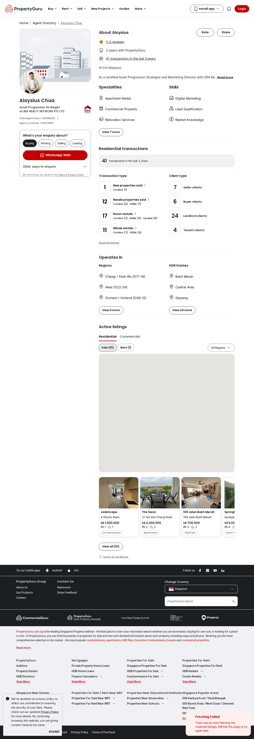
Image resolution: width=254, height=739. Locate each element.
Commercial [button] (130, 336)
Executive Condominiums (150, 640)
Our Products (24, 592)
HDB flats (128, 640)
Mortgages (80, 660)
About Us (22, 587)
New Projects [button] (103, 8)
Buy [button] (53, 8)
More (141, 8)
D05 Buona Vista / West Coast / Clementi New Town (208, 706)
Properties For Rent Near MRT (94, 703)
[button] (225, 77)
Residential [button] (107, 336)
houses (171, 640)
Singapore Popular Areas (200, 693)
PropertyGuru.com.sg (29, 631)
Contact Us (65, 581)
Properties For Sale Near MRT (94, 698)
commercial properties (195, 640)
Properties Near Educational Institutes (154, 693)
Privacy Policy (76, 174)
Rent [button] (67, 8)
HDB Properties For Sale (145, 671)
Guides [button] (124, 9)
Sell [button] (82, 8)
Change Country (177, 582)
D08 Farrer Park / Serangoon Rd (203, 713)
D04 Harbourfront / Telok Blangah (204, 698)
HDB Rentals (193, 671)
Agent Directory (44, 23)
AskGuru (21, 665)
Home (23, 23)
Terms (61, 174)
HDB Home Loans (83, 671)
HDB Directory (25, 676)
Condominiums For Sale (145, 676)
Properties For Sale (140, 660)
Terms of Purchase (103, 732)
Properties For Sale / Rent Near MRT (97, 693)
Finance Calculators (87, 676)
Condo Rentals (194, 676)
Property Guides (27, 671)
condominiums (96, 640)
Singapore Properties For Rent (202, 665)
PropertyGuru (26, 660)
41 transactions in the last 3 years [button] (131, 58)
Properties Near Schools (146, 703)
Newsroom (64, 587)
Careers (21, 597)
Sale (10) (107, 348)
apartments (113, 640)
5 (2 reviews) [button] (115, 42)
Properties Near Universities (148, 698)
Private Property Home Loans (91, 665)
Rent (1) (125, 348)
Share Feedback (67, 592)
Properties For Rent (196, 660)
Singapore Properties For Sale (147, 665)
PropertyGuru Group (31, 581)
